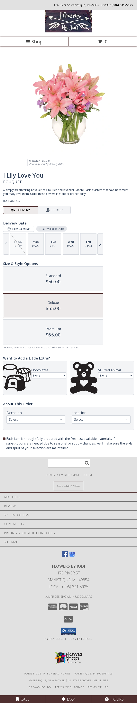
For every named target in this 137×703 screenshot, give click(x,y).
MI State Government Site (88, 680)
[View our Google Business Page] (72, 556)
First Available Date (51, 229)
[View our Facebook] (65, 556)
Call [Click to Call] (22, 699)
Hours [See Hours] (114, 699)
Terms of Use (98, 687)
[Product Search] (69, 463)
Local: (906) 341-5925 (68, 586)
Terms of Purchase (69, 687)
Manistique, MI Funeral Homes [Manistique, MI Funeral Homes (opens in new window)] (47, 673)
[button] (68, 631)
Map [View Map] (68, 699)
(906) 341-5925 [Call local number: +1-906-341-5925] (122, 5)
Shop (34, 41)
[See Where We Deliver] (68, 485)
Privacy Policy (40, 687)
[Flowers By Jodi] (68, 31)
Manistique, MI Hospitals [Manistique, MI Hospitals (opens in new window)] (93, 673)
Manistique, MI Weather (47, 680)
